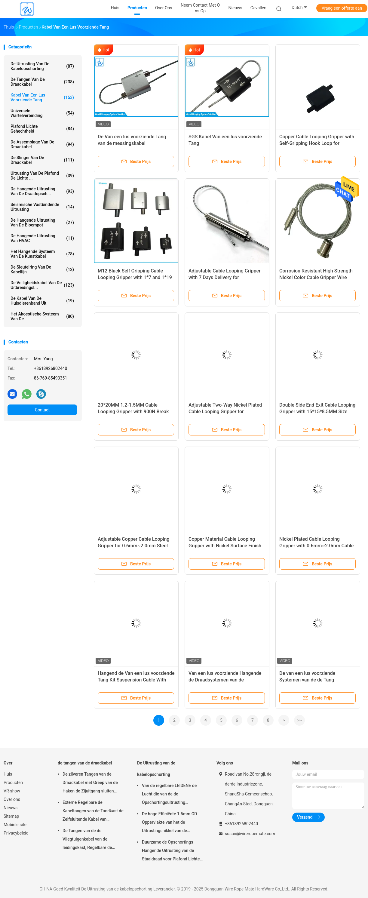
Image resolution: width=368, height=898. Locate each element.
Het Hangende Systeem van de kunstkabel (42, 254)
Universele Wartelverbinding (42, 113)
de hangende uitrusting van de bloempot (42, 222)
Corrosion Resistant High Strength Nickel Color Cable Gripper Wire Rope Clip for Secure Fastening (316, 277)
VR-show (12, 791)
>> (299, 720)
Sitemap (11, 816)
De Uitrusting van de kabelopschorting (42, 66)
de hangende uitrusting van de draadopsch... (42, 191)
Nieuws (10, 807)
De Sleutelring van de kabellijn (42, 269)
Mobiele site (15, 824)
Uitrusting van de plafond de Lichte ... (42, 175)
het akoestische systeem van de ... (42, 316)
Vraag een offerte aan (342, 8)
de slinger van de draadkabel (42, 160)
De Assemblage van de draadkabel (42, 144)
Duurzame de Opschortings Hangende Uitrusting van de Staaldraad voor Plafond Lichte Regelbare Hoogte (171, 851)
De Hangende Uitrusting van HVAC (42, 238)
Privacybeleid (16, 833)
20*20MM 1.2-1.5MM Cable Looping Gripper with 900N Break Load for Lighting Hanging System (134, 411)
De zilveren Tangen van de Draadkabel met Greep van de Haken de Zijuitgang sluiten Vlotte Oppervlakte (90, 783)
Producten (13, 782)
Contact (42, 409)
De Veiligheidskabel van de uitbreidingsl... (42, 285)
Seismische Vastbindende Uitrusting (42, 207)
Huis (8, 774)
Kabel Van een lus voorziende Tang (42, 97)
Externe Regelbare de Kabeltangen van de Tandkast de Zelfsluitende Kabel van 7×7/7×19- (93, 811)
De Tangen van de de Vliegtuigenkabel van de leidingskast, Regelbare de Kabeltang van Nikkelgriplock (90, 840)
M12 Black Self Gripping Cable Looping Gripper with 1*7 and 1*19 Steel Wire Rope (135, 277)
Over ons (12, 799)
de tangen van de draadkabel (42, 82)
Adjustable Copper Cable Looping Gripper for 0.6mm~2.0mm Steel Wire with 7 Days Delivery (134, 545)
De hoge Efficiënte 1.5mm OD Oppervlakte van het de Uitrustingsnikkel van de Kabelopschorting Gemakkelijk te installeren (173, 823)
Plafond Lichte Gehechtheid (42, 129)
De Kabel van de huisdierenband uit (42, 301)
